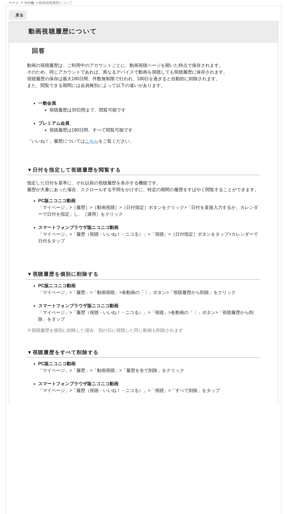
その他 (29, 3)
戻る (19, 15)
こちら (91, 141)
